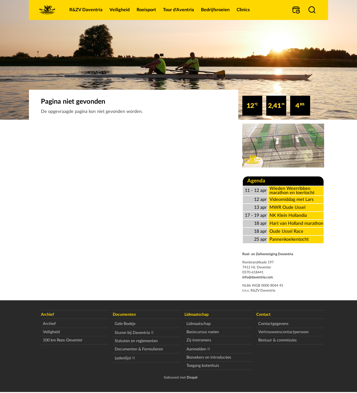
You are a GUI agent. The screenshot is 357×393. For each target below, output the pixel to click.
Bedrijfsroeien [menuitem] (215, 10)
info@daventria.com (257, 277)
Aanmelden (196, 349)
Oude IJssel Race (286, 231)
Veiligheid (51, 332)
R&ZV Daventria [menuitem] (85, 10)
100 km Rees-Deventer (63, 340)
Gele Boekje (125, 324)
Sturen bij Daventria (132, 333)
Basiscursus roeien (202, 332)
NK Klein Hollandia (288, 215)
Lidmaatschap (198, 324)
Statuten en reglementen (136, 341)
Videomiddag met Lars (291, 199)
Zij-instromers (198, 340)
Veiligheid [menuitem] (119, 10)
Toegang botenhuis (202, 366)
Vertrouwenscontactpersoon (283, 332)
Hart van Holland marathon (296, 223)
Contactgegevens (273, 324)
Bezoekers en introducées (208, 357)
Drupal (192, 377)
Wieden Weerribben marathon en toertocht (291, 190)
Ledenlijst (123, 358)
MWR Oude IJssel (287, 207)
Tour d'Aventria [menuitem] (178, 10)
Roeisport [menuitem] (146, 10)
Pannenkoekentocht (289, 239)
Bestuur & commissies (277, 340)
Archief (49, 324)
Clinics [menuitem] (243, 10)
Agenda (256, 180)
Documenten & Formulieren (139, 349)
